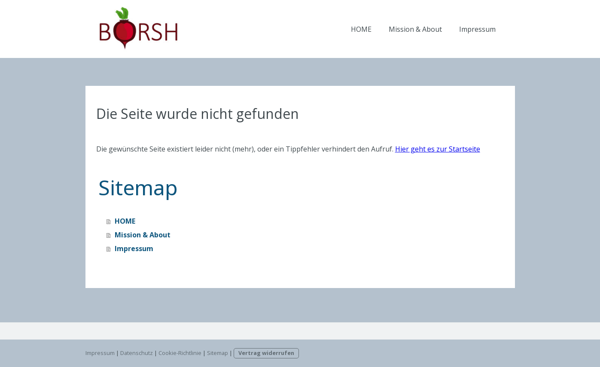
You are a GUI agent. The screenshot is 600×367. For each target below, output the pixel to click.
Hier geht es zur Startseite (437, 149)
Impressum (477, 29)
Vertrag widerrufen (266, 353)
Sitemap (217, 353)
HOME (361, 29)
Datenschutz (136, 353)
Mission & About (415, 29)
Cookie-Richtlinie (179, 353)
